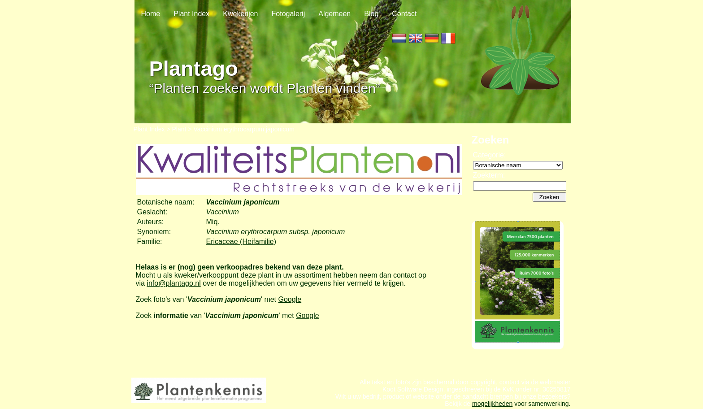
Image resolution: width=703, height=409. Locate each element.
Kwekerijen (240, 13)
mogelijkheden (492, 403)
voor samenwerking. (541, 403)
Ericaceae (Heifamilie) (241, 241)
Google (290, 299)
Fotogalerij (288, 13)
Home (151, 13)
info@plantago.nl (173, 283)
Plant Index (191, 13)
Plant (179, 129)
